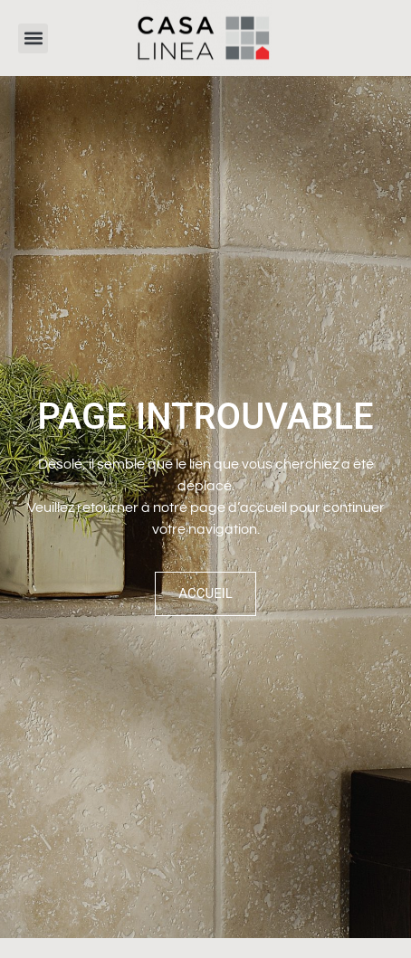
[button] (33, 38)
